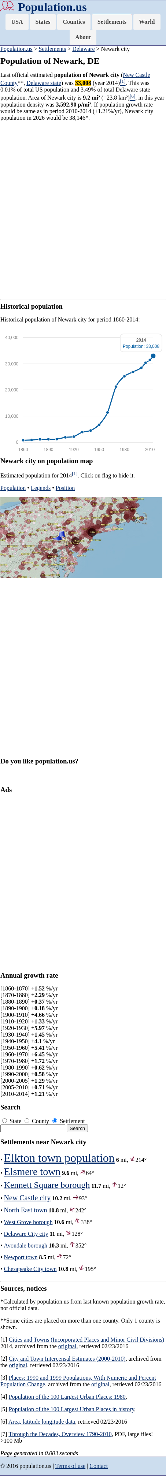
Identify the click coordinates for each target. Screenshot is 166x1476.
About (83, 37)
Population (13, 488)
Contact (98, 1466)
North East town (25, 1210)
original (67, 1346)
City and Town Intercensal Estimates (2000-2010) (67, 1359)
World (147, 22)
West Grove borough (28, 1222)
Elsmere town (32, 1171)
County (38, 1121)
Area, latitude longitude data (41, 1422)
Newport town (21, 1257)
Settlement (68, 1121)
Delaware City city (26, 1234)
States (43, 22)
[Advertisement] (83, 210)
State (12, 1121)
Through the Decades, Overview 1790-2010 (59, 1434)
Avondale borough (25, 1245)
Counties (74, 22)
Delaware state (43, 83)
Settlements (111, 22)
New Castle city (27, 1198)
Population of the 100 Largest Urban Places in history (71, 1409)
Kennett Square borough (47, 1185)
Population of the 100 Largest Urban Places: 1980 (67, 1397)
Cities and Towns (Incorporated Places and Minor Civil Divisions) (86, 1339)
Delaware (83, 49)
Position (65, 488)
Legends (41, 488)
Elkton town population (59, 1157)
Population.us (52, 7)
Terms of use (70, 1466)
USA (17, 22)
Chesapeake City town (30, 1269)
